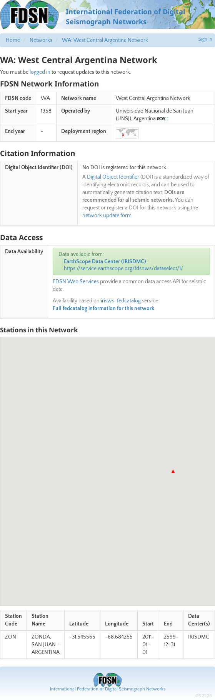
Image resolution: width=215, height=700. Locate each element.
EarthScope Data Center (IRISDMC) (105, 262)
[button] (173, 471)
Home (13, 40)
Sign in (205, 39)
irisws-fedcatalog (121, 301)
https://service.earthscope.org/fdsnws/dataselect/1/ (123, 268)
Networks (41, 40)
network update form (107, 215)
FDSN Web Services (76, 282)
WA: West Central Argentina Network (105, 40)
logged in (40, 72)
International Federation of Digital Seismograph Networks (107, 689)
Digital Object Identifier (113, 177)
